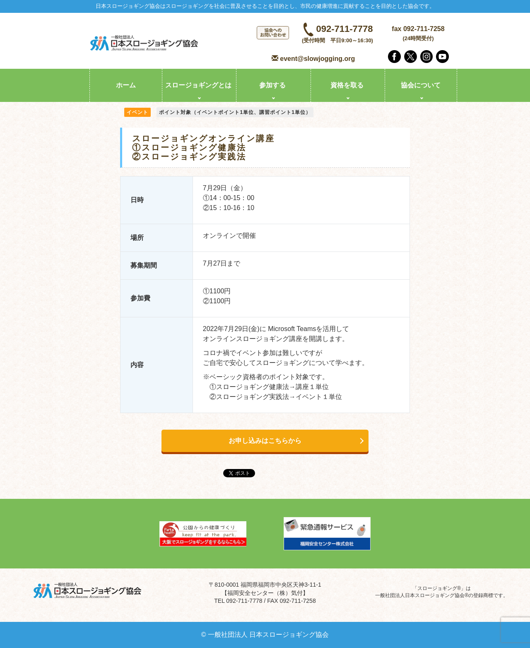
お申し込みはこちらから (265, 440)
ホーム (126, 85)
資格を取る (347, 85)
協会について (421, 85)
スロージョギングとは (198, 85)
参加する (272, 85)
